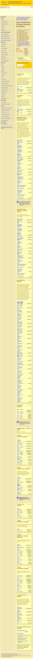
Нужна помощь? (19, 51)
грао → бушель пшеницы (20, 443)
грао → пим (19, 415)
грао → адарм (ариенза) (20, 462)
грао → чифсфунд (19, 545)
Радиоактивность (4, 98)
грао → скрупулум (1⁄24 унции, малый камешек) (19, 386)
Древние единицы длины (5, 36)
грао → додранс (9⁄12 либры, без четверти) (19, 314)
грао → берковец (19, 509)
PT (4, 7)
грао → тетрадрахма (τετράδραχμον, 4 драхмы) (20, 150)
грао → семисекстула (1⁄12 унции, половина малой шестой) (20, 381)
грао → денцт (19, 591)
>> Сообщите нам (4, 123)
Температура (3, 30)
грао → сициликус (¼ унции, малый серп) (19, 367)
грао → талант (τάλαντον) (20, 140)
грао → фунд (19, 552)
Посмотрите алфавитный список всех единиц (23, 636)
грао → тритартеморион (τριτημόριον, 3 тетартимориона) (20, 177)
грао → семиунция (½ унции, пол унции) (20, 359)
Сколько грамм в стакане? (5, 114)
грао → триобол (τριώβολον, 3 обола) (19, 167)
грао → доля (19, 516)
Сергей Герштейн (10, 655)
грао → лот (19, 513)
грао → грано (19, 463)
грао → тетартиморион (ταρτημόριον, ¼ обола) (20, 191)
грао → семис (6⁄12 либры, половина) (19, 325)
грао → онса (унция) (19, 489)
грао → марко (19, 454)
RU (6, 7)
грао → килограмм (19, 89)
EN (1, 7)
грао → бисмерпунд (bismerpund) (19, 614)
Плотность (3, 68)
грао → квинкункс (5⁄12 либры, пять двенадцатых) (20, 329)
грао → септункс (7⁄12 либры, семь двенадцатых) (20, 322)
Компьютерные (3, 100)
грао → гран (19, 563)
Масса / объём (3, 50)
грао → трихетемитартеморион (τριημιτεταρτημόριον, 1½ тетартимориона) (21, 186)
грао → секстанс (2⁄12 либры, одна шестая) (20, 346)
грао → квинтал (18, 450)
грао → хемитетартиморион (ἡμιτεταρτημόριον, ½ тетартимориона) (21, 195)
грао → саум (19, 576)
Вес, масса (3, 19)
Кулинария (3, 46)
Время (2, 64)
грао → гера (19, 417)
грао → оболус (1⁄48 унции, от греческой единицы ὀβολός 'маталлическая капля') (20, 392)
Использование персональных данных (6, 128)
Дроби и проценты (4, 52)
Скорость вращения (4, 83)
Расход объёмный (4, 89)
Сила (2, 77)
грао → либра (20, 453)
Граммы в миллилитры (5, 116)
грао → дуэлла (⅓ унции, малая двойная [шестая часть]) (20, 363)
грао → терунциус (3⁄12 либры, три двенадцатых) (20, 341)
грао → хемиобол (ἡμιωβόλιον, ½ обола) (20, 182)
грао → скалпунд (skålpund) (19, 617)
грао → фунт (19, 110)
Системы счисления (4, 54)
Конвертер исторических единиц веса (14, 3)
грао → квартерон (19, 456)
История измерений (4, 120)
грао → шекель (20, 413)
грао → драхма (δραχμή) (20, 160)
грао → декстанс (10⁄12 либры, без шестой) (19, 310)
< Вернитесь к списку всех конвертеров (22, 642)
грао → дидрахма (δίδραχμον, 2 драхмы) (19, 154)
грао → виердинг (19, 585)
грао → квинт (19, 559)
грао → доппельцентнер (20, 547)
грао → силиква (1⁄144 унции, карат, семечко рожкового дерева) (20, 399)
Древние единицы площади (5, 40)
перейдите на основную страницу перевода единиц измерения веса (24, 44)
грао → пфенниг (18, 562)
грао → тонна (19, 86)
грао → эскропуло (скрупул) (19, 492)
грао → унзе (19, 555)
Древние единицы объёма (5, 38)
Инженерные (3, 62)
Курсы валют (3, 56)
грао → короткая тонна (20, 109)
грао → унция (19, 112)
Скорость (2, 28)
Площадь (2, 26)
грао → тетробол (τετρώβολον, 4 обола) (20, 163)
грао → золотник (19, 515)
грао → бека (19, 416)
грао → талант (20, 409)
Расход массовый (4, 91)
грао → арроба (20, 451)
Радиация (3, 96)
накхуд (24, 431)
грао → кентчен (18, 558)
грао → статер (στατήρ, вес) (20, 158)
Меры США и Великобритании (6, 118)
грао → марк (19, 553)
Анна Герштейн (15, 655)
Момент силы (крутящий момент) (6, 85)
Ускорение (3, 66)
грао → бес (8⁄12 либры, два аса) (19, 318)
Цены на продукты (4, 48)
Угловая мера (3, 79)
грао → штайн (20, 551)
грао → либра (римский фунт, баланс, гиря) (20, 302)
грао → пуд (19, 510)
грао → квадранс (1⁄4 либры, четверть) (19, 337)
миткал (21, 431)
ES (2, 7)
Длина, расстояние (4, 21)
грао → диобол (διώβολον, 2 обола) (20, 171)
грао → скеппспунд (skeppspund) (19, 607)
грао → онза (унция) (19, 458)
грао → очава (19, 460)
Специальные (3, 42)
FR (8, 7)
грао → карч (19, 575)
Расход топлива (3, 44)
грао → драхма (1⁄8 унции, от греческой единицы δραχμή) (20, 376)
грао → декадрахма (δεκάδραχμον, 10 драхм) (20, 146)
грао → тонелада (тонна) (19, 440)
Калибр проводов (5, 81)
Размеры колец (5, 60)
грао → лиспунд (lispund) (18, 610)
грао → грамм (19, 91)
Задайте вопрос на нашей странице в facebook (22, 639)
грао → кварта (20, 486)
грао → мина (19, 411)
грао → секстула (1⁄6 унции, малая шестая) (19, 371)
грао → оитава (20, 490)
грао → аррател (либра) (18, 484)
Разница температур (4, 87)
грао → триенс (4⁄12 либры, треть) (20, 333)
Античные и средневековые (6, 32)
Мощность (3, 75)
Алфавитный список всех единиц (6, 107)
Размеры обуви (3, 58)
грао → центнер (18, 549)
